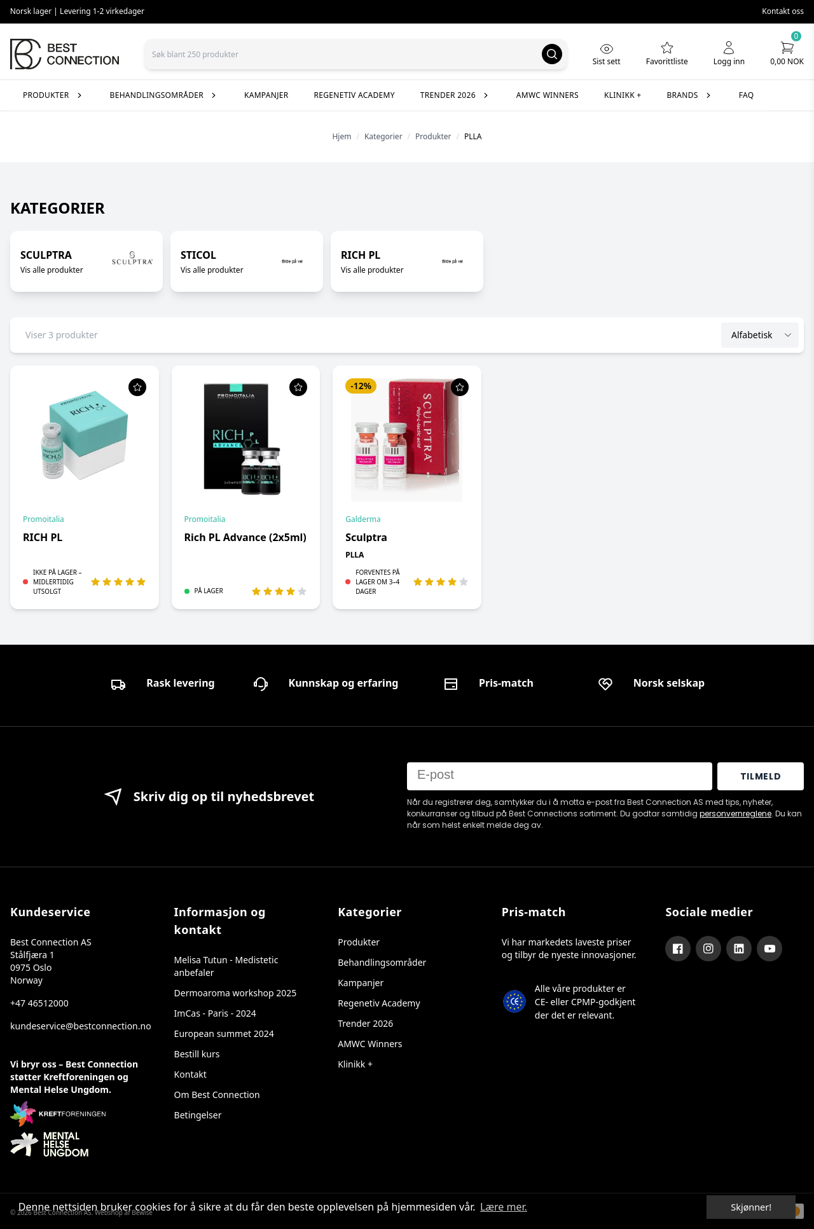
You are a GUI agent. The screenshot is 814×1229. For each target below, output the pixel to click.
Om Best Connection (217, 1094)
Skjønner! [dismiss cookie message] (751, 1207)
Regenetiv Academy (379, 1003)
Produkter (359, 942)
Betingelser (198, 1115)
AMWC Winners (370, 1044)
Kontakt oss (783, 11)
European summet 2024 (224, 1033)
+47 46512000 (39, 1003)
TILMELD (761, 776)
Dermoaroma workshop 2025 (235, 993)
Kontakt (190, 1074)
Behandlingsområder (382, 962)
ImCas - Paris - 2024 (215, 1013)
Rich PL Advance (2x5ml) (245, 537)
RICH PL (42, 537)
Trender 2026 (365, 1023)
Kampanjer (360, 983)
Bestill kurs (197, 1054)
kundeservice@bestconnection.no (79, 1026)
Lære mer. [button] (503, 1207)
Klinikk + (355, 1064)
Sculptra (366, 537)
